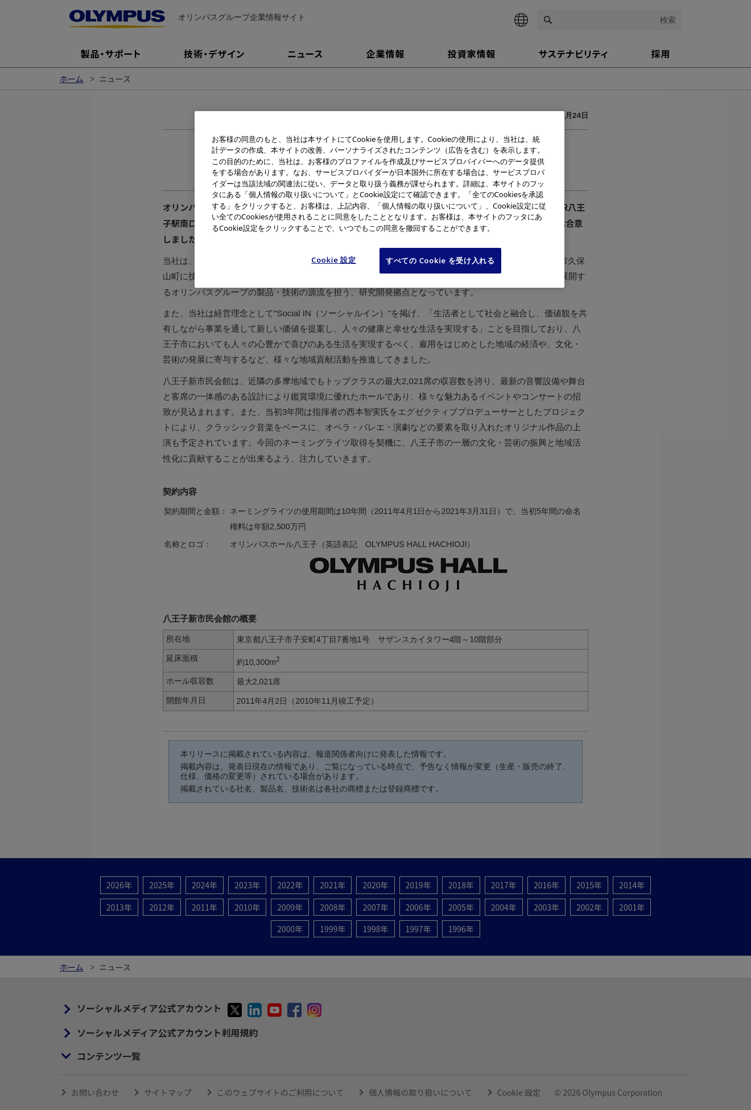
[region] (379, 199)
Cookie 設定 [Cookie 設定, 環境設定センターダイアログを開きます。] (333, 260)
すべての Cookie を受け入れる (440, 260)
